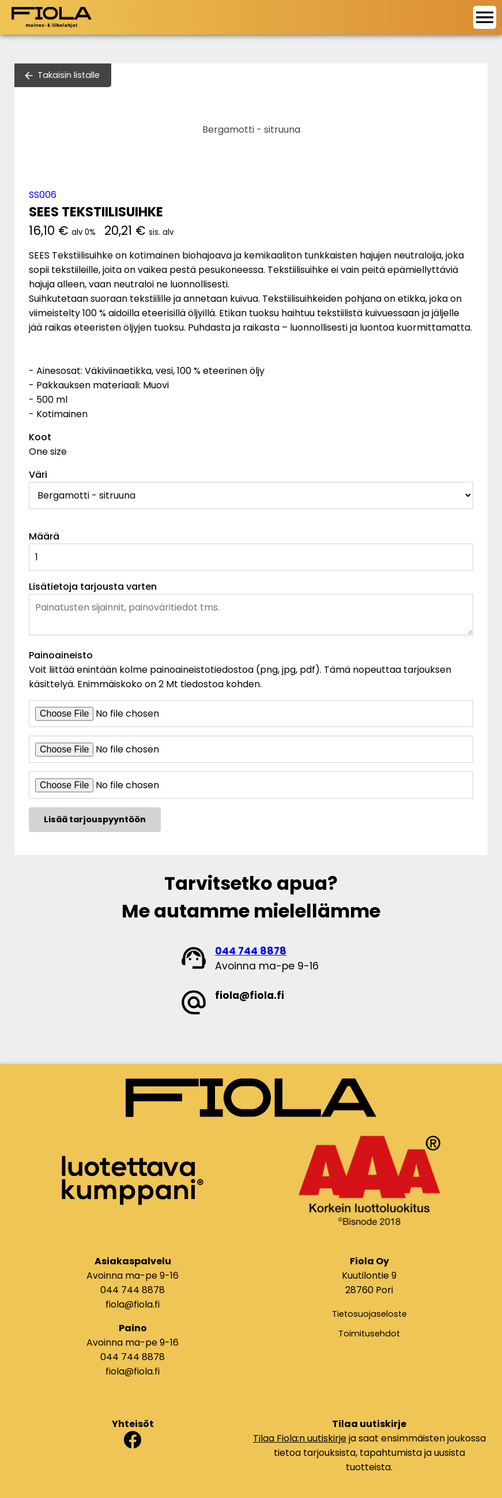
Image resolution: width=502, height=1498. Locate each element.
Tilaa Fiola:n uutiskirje (299, 1438)
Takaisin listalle (68, 75)
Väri (38, 474)
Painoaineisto (61, 655)
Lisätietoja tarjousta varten (93, 586)
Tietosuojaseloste (369, 1314)
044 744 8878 (250, 951)
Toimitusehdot (369, 1333)
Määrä (44, 536)
